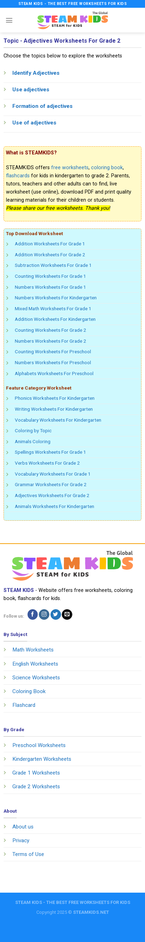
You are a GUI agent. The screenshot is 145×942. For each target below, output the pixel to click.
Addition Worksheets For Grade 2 (50, 254)
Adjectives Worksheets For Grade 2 (52, 495)
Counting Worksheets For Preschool (53, 351)
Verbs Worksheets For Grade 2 (47, 463)
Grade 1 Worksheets (36, 773)
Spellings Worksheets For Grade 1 (50, 452)
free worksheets (70, 168)
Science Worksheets (36, 677)
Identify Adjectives (36, 73)
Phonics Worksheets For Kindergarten (55, 398)
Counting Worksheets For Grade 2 (50, 330)
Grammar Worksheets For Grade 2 (50, 484)
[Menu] (9, 20)
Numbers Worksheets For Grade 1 (50, 287)
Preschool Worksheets (39, 745)
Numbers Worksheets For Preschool (53, 362)
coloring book (107, 168)
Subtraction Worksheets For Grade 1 (53, 265)
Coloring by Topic (33, 430)
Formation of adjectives (42, 106)
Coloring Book (29, 691)
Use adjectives (30, 89)
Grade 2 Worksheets (36, 786)
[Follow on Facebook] (33, 614)
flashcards (18, 176)
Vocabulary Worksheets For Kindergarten (58, 420)
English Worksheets (35, 664)
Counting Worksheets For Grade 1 (50, 276)
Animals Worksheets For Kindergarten (54, 506)
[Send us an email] (67, 614)
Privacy (20, 840)
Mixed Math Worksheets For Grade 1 (53, 308)
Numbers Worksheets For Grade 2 (50, 341)
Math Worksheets (33, 650)
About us (23, 827)
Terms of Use (28, 854)
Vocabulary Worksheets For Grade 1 (53, 474)
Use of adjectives (34, 123)
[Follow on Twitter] (55, 614)
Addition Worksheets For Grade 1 (50, 243)
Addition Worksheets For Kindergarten (55, 319)
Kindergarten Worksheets (41, 759)
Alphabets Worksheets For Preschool (54, 373)
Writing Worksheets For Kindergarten (54, 409)
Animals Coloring (32, 441)
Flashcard (23, 705)
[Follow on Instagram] (44, 614)
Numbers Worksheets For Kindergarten (56, 297)
